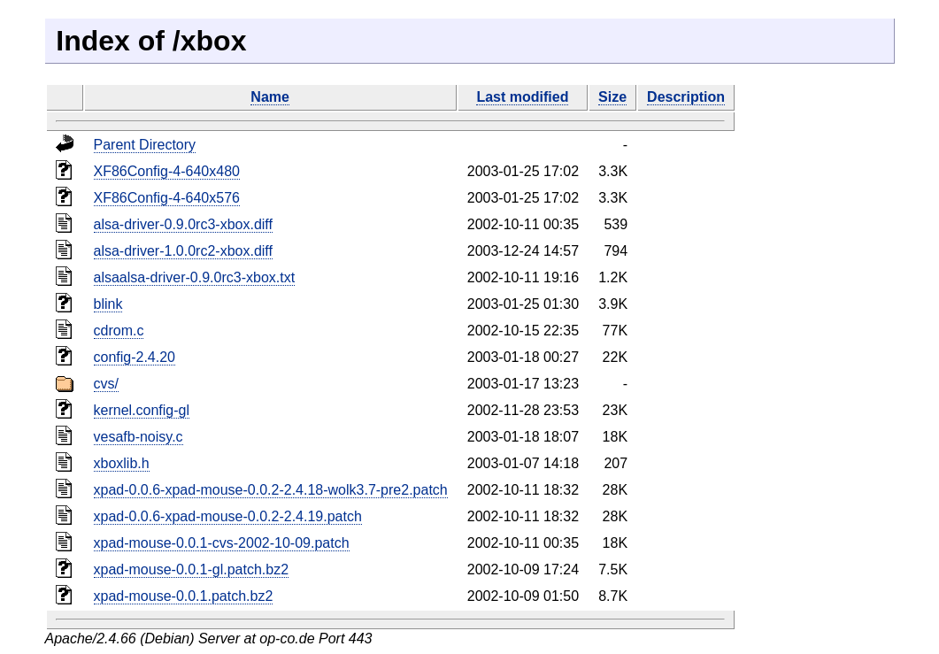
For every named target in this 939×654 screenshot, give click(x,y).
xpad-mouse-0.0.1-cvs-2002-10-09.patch (222, 542)
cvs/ (106, 383)
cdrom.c (119, 330)
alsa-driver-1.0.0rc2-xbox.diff (183, 250)
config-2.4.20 (135, 357)
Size (612, 96)
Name (269, 96)
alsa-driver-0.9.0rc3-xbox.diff (183, 224)
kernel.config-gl (142, 410)
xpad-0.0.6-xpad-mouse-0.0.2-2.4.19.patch (228, 516)
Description (686, 96)
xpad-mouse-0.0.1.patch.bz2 (183, 596)
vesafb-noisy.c (138, 436)
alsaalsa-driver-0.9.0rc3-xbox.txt (195, 277)
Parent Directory (145, 144)
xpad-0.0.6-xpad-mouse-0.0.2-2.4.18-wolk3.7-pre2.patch (271, 489)
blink (108, 304)
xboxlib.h (122, 463)
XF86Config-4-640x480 (167, 171)
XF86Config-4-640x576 (167, 197)
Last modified (522, 96)
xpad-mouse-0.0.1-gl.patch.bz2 (191, 569)
